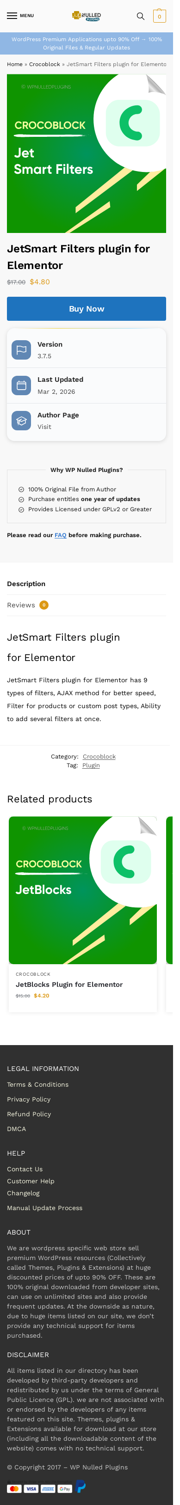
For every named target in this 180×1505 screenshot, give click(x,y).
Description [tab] (26, 584)
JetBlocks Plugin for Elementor (69, 984)
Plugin (91, 765)
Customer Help (31, 1181)
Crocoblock (44, 64)
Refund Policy (29, 1114)
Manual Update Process (44, 1207)
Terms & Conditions (37, 1084)
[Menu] (21, 16)
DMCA (16, 1128)
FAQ (61, 535)
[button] (158, 16)
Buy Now (87, 308)
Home (15, 64)
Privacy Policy (28, 1099)
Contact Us (25, 1169)
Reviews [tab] (28, 605)
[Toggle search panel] (140, 16)
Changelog (23, 1193)
